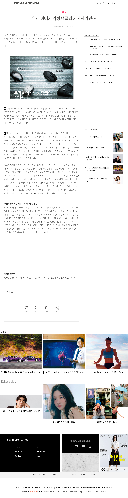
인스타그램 (76, 446)
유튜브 (83, 446)
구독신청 (18, 488)
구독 (116, 469)
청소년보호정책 (108, 488)
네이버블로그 (90, 446)
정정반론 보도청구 (48, 488)
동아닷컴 (58, 488)
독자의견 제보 (38, 488)
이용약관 (89, 488)
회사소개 (64, 488)
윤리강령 (30, 488)
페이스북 (70, 446)
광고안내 (24, 488)
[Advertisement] (36, 251)
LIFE (64, 12)
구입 (123, 469)
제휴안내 (83, 488)
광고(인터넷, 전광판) (74, 488)
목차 (110, 469)
